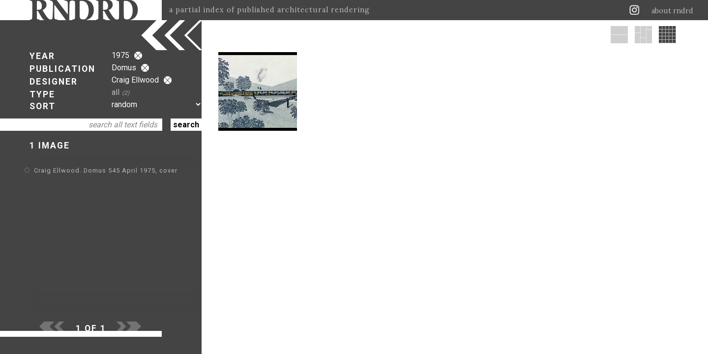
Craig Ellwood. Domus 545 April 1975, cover (105, 170)
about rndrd (672, 10)
